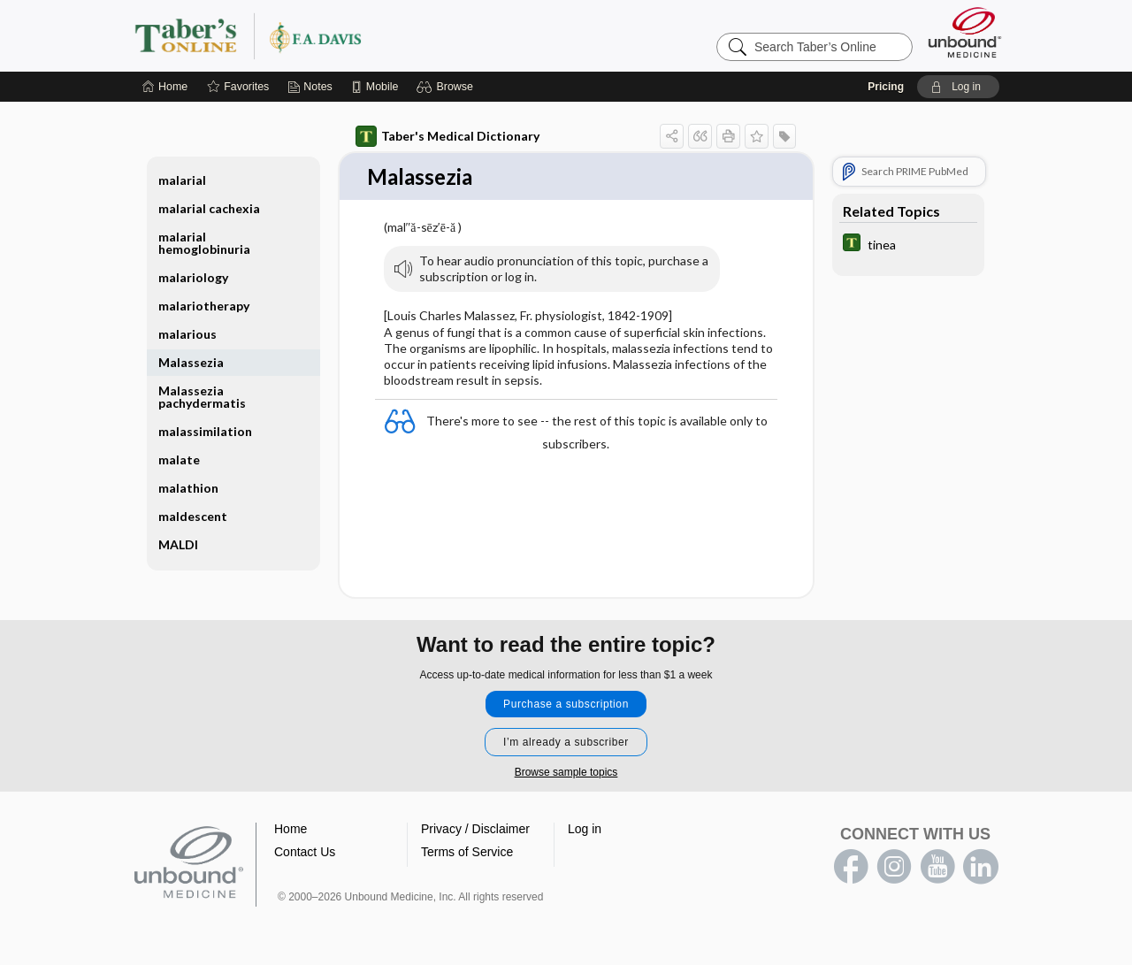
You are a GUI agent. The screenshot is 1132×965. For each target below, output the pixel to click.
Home (290, 830)
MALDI (178, 544)
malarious (187, 333)
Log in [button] (584, 830)
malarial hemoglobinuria (204, 243)
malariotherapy (203, 305)
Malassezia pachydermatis (202, 396)
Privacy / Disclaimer (475, 830)
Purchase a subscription (566, 705)
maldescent (192, 516)
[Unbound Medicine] (965, 32)
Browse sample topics (566, 773)
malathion (188, 487)
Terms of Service (467, 853)
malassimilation (205, 431)
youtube (937, 867)
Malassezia (191, 362)
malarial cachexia (209, 208)
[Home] (164, 87)
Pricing (886, 86)
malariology (193, 277)
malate (179, 459)
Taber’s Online (354, 35)
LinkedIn (980, 867)
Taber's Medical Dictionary (447, 136)
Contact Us (304, 853)
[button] (447, 87)
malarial (182, 180)
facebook (850, 867)
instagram (894, 867)
